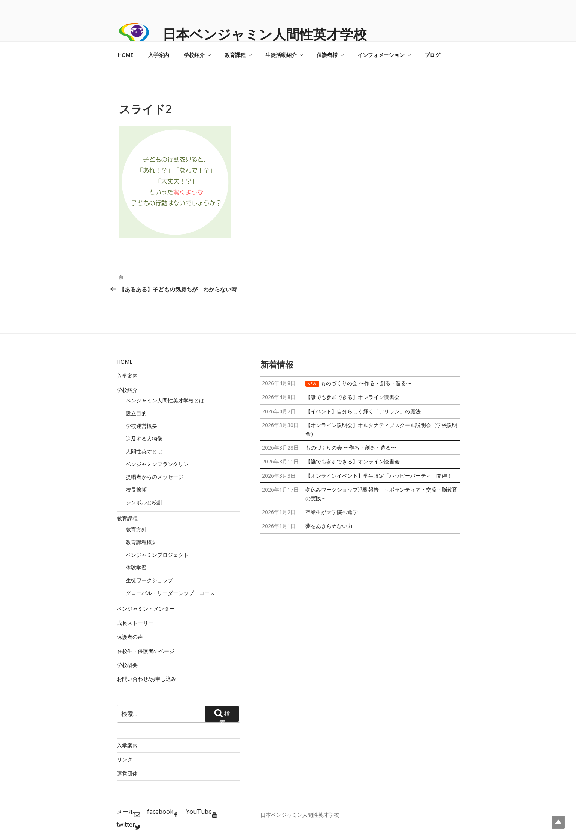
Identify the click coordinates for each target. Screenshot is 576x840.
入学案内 (158, 54)
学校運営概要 (141, 425)
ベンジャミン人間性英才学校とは (165, 400)
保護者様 (331, 54)
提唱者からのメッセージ (154, 476)
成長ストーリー (135, 622)
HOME (126, 54)
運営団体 (127, 773)
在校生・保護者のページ (145, 651)
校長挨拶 (136, 489)
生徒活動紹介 (284, 54)
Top (558, 822)
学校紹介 (198, 54)
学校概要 (127, 664)
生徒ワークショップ (149, 580)
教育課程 (239, 54)
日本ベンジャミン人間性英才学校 (264, 34)
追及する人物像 (144, 438)
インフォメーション (384, 54)
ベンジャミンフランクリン (157, 464)
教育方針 (136, 529)
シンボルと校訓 (144, 502)
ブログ (432, 54)
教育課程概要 (141, 542)
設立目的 (136, 413)
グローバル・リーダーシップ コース (170, 592)
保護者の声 (130, 636)
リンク (124, 759)
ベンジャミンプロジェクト (157, 554)
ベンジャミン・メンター (145, 608)
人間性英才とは (144, 451)
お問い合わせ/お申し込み (146, 678)
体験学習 (136, 567)
